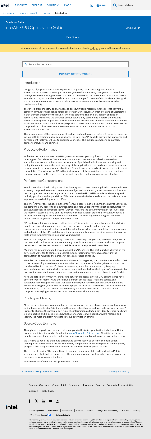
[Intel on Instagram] (57, 401)
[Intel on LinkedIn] (43, 401)
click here (95, 48)
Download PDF (133, 27)
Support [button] (37, 5)
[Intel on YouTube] (50, 401)
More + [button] (68, 5)
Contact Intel (59, 385)
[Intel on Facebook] (29, 401)
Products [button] (21, 5)
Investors (88, 385)
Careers (100, 385)
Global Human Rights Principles (63, 426)
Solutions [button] (53, 5)
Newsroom (74, 385)
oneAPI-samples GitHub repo (84, 333)
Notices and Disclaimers (50, 424)
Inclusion (33, 391)
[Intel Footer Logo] (12, 406)
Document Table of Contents (74, 73)
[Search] (115, 5)
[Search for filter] (75, 64)
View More (73, 37)
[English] (101, 5)
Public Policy (47, 391)
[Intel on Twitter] (36, 401)
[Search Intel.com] (134, 5)
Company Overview (39, 385)
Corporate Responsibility (120, 385)
